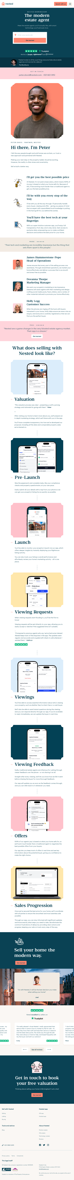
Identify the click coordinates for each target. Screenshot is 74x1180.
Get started (30, 40)
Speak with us (61, 4)
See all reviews (37, 1050)
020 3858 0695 (8, 1145)
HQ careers (42, 1133)
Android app (42, 1116)
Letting (4, 1116)
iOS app (41, 1113)
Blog (3, 1130)
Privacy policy (6, 1156)
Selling (4, 1113)
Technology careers (44, 1136)
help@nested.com (44, 1169)
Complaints (20, 1156)
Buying (4, 1119)
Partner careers (43, 1130)
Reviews (41, 1139)
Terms (13, 1156)
